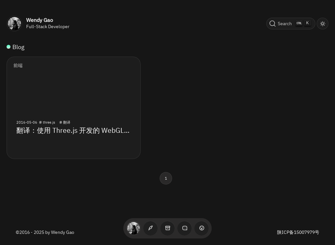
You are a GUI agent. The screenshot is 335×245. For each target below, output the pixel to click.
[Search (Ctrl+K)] (290, 23)
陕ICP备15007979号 (298, 232)
